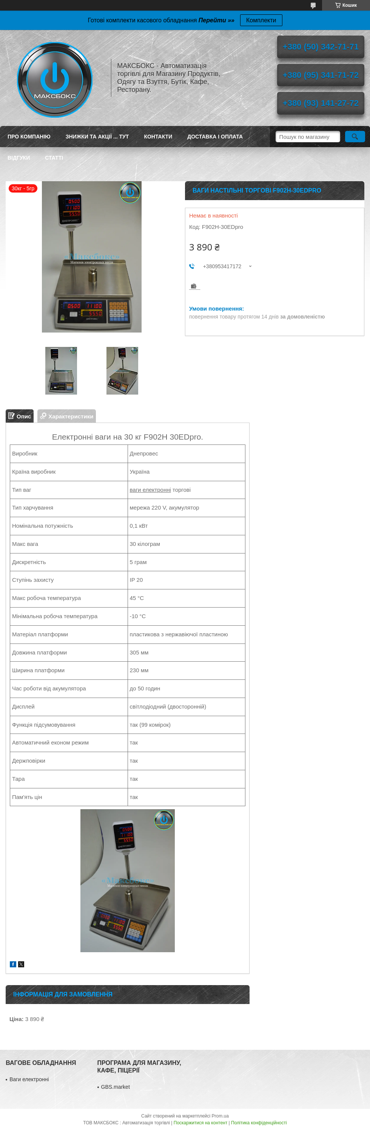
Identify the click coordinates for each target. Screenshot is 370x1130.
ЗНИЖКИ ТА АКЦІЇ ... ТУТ (97, 137)
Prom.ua (220, 1116)
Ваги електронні (29, 1079)
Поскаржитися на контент (200, 1122)
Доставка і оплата (215, 137)
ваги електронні (150, 490)
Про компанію (29, 137)
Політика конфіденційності (259, 1122)
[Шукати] (355, 136)
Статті (54, 158)
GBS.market (115, 1087)
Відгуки (19, 158)
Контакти (158, 137)
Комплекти (261, 20)
